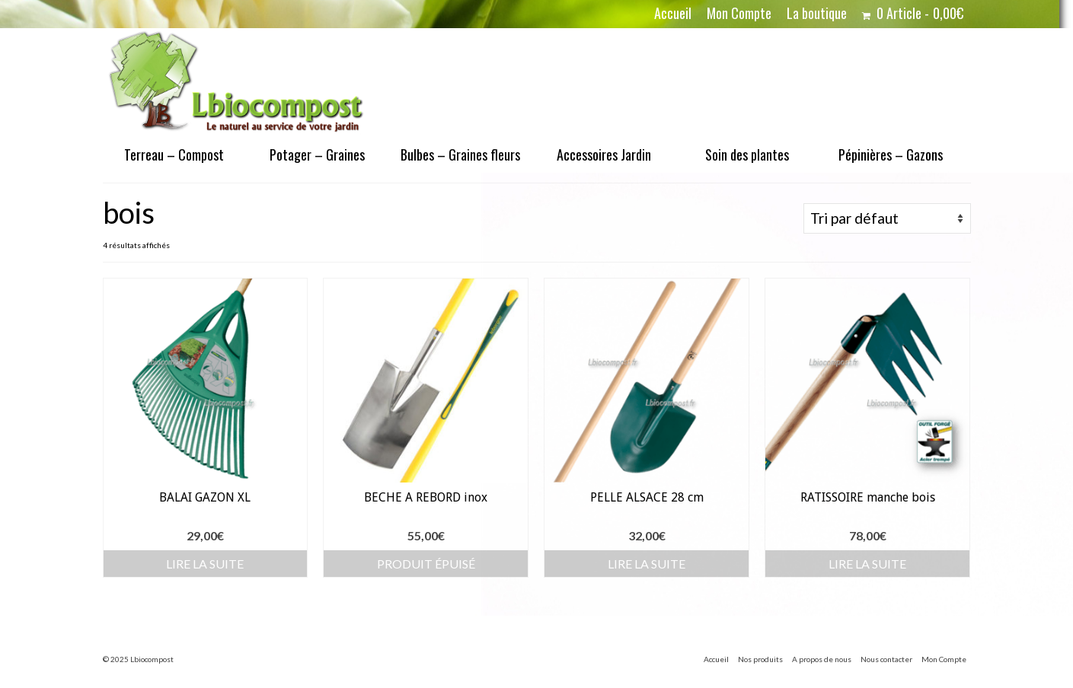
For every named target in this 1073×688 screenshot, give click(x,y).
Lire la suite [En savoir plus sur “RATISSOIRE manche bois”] (867, 563)
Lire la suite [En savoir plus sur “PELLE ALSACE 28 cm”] (646, 563)
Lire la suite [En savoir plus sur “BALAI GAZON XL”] (205, 563)
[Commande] (887, 218)
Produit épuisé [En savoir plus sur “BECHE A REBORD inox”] (426, 563)
